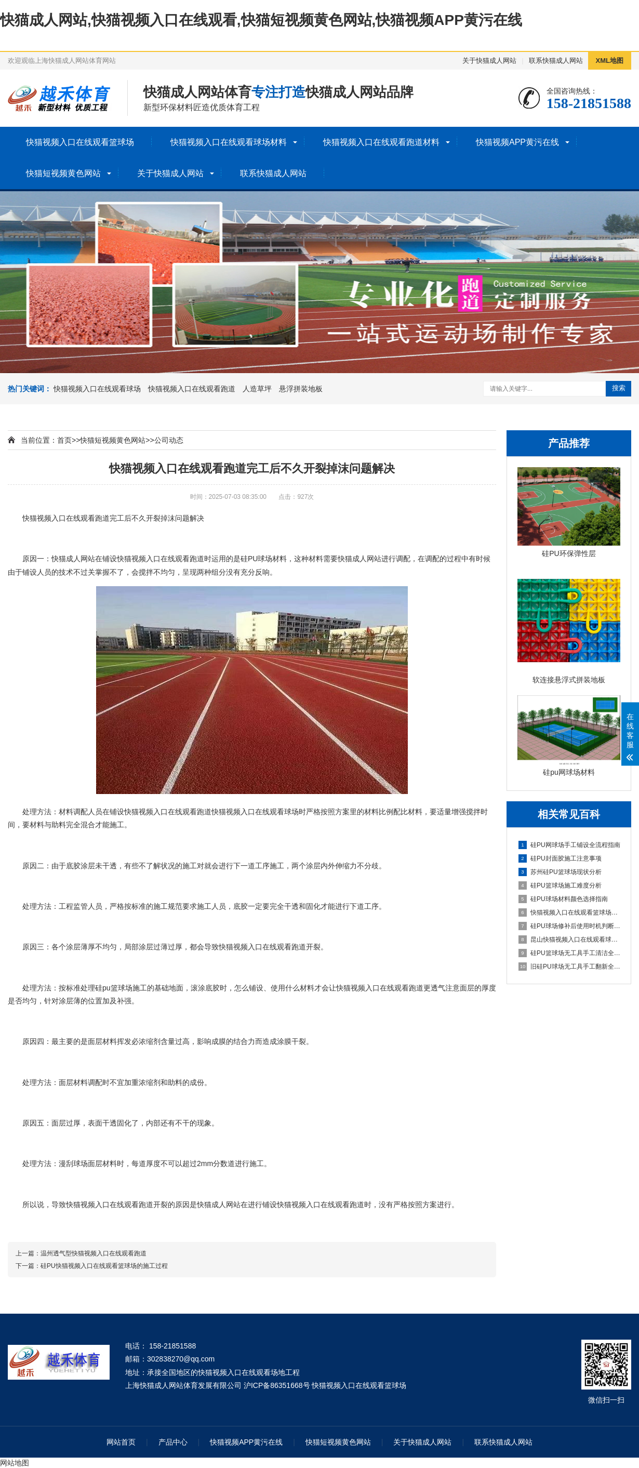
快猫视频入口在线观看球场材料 (228, 142)
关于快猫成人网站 (489, 60)
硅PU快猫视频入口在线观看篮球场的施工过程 (104, 1265)
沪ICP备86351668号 (277, 1385)
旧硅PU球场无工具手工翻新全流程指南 (569, 966)
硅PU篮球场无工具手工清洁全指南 (569, 953)
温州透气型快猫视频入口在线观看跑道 (94, 1253)
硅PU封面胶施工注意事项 (560, 858)
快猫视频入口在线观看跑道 (191, 389)
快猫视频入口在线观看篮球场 (80, 142)
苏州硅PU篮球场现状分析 (560, 872)
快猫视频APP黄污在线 (517, 142)
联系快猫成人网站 (556, 60)
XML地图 (609, 60)
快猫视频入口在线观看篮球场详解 (569, 912)
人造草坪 (257, 389)
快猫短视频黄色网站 (63, 173)
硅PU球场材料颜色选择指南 (563, 899)
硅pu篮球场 (113, 988)
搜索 (618, 388)
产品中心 (173, 1442)
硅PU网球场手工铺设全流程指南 (569, 845)
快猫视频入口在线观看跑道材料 (381, 142)
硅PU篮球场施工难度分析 (560, 885)
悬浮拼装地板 (301, 389)
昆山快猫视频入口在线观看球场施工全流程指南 (569, 939)
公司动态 (168, 440)
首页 (64, 440)
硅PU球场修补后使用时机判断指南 (569, 926)
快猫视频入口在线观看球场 (97, 389)
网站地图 (14, 1463)
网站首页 (121, 1442)
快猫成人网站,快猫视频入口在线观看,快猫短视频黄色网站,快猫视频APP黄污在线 (261, 20)
